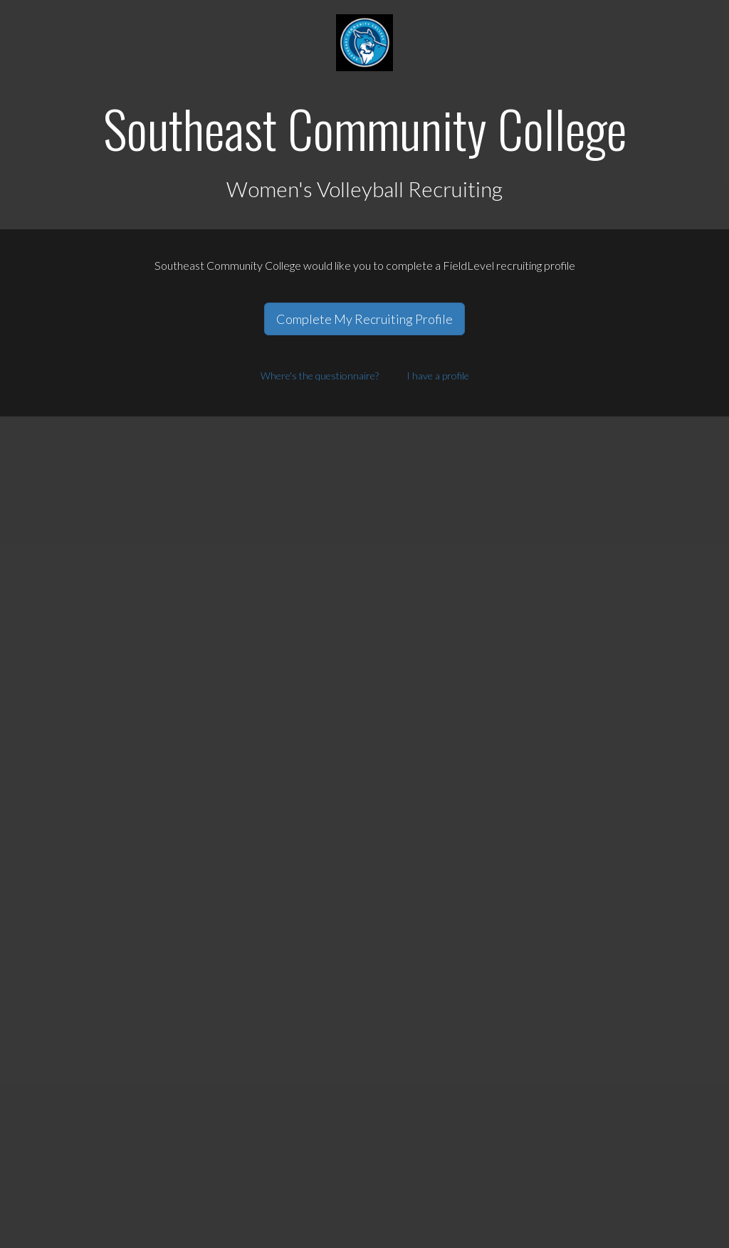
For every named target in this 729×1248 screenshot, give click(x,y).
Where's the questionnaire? (320, 375)
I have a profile (438, 375)
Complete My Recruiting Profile (364, 319)
